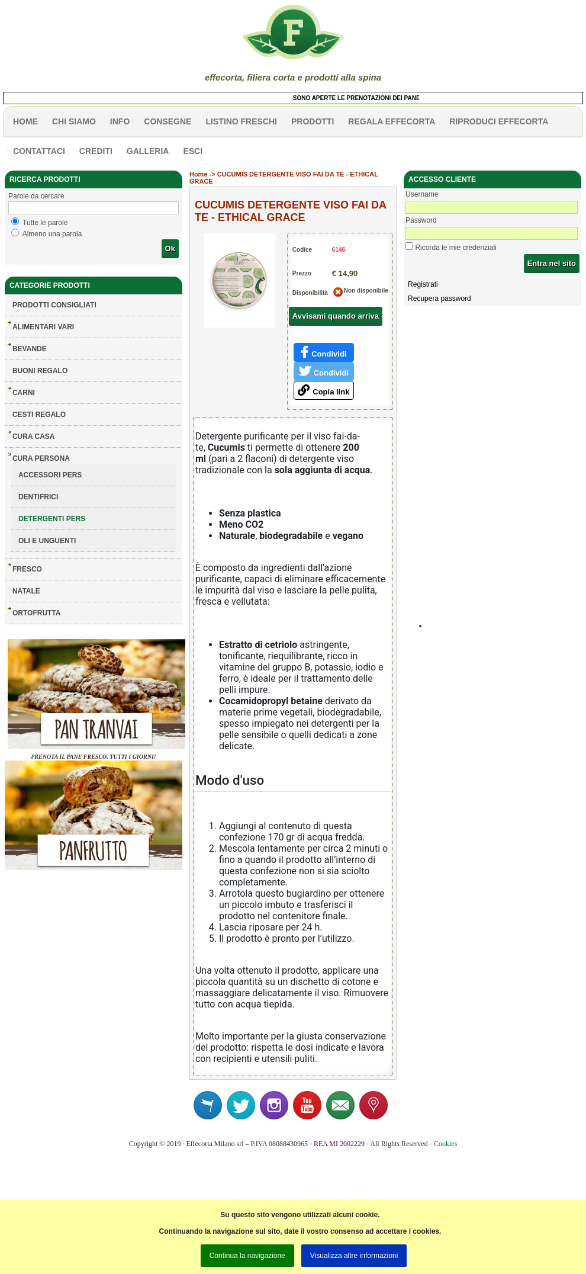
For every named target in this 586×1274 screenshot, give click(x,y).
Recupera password (439, 298)
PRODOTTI (312, 121)
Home (198, 174)
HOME (25, 121)
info (120, 121)
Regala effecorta (391, 121)
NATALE (26, 591)
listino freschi (241, 121)
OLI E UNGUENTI (47, 541)
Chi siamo (74, 121)
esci (192, 151)
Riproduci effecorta (498, 121)
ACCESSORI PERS (50, 475)
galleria (148, 151)
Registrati (423, 284)
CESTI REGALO (39, 414)
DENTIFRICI (38, 497)
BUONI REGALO (39, 371)
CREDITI (95, 151)
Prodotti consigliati (54, 305)
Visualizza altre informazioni (354, 1255)
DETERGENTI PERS (51, 519)
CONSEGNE (167, 121)
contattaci (39, 151)
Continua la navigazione (247, 1255)
